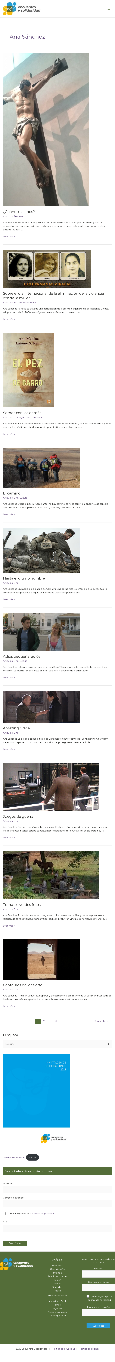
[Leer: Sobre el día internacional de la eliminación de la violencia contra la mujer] (47, 268)
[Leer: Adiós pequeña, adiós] (41, 631)
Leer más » (9, 236)
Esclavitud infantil (57, 1301)
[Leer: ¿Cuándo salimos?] (46, 129)
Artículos (8, 216)
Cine (16, 497)
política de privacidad (43, 1213)
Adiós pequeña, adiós (21, 656)
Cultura (17, 417)
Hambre (57, 1305)
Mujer (57, 1280)
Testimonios (29, 302)
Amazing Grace (16, 728)
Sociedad (57, 1287)
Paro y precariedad (57, 1312)
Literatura (37, 417)
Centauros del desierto (23, 985)
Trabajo (57, 1290)
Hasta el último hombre (24, 578)
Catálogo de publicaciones (14, 1157)
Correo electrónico (57, 1201)
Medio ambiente (57, 1276)
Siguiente (101, 1021)
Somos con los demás (22, 413)
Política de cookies (89, 1349)
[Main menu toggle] (109, 9)
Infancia (57, 1272)
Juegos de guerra (18, 816)
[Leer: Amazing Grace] (41, 706)
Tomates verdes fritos (22, 904)
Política (57, 1283)
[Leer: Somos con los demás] (28, 370)
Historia (18, 302)
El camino (12, 493)
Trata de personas (57, 1315)
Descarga (32, 1157)
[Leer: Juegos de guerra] (51, 786)
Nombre (57, 1187)
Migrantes (57, 1308)
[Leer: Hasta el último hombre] (41, 550)
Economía (57, 1265)
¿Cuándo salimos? (19, 212)
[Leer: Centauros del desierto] (41, 959)
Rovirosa (18, 216)
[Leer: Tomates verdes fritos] (51, 875)
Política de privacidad (63, 1349)
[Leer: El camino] (41, 467)
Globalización (57, 1269)
